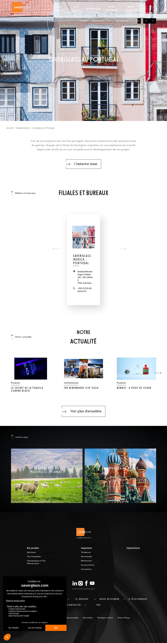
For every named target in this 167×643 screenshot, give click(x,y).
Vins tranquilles (34, 557)
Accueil (9, 128)
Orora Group (124, 618)
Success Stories (87, 565)
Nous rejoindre (111, 14)
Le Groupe (84, 2)
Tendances (86, 552)
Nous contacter (131, 14)
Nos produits (76, 14)
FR (138, 3)
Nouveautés (86, 557)
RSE (109, 2)
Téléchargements (121, 2)
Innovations (86, 569)
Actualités (88, 618)
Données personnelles (68, 618)
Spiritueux (31, 552)
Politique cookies (105, 618)
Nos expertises (59, 14)
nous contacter (70, 605)
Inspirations (93, 14)
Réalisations (86, 561)
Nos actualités (98, 2)
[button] (157, 373)
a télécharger (138, 599)
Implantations (23, 128)
